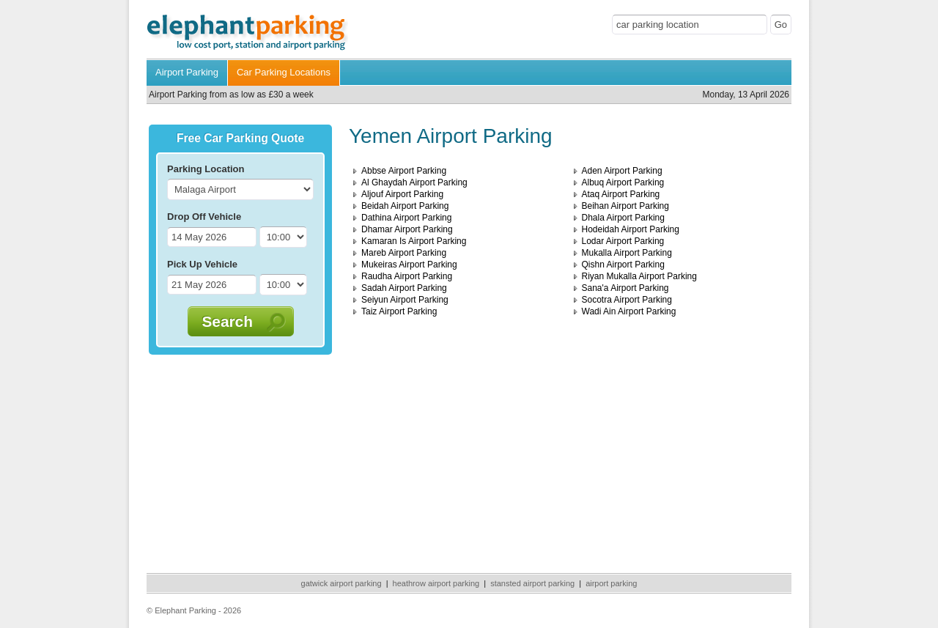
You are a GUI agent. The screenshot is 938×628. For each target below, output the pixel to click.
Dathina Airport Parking (406, 218)
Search (234, 321)
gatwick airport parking (341, 583)
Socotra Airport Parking (627, 300)
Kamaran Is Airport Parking (413, 241)
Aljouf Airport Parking (402, 194)
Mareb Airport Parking (403, 253)
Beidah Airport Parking (404, 206)
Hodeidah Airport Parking (630, 229)
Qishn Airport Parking (623, 264)
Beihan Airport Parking (625, 206)
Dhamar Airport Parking (407, 229)
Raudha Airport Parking (406, 276)
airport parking (611, 583)
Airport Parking (186, 72)
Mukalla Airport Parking (627, 253)
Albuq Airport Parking (623, 182)
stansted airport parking (532, 583)
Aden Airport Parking (622, 171)
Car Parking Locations (283, 72)
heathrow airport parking (436, 583)
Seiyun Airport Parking (404, 300)
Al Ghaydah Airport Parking (414, 182)
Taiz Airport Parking (399, 311)
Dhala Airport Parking (623, 218)
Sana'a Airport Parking (625, 288)
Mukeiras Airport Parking (409, 264)
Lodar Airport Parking (623, 241)
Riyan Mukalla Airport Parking (639, 276)
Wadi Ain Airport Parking (629, 311)
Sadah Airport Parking (404, 288)
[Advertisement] (240, 461)
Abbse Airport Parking (403, 171)
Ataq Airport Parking (621, 194)
